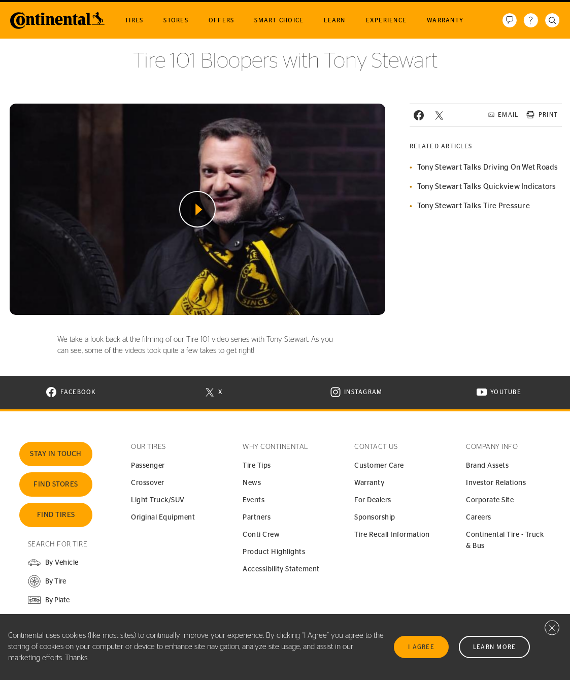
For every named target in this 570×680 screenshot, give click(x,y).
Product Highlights (274, 552)
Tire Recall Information (392, 534)
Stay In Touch (56, 454)
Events (253, 500)
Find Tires (56, 515)
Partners (257, 517)
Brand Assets (487, 465)
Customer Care (379, 465)
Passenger (148, 465)
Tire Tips (257, 465)
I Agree (421, 647)
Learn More (494, 647)
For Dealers (372, 500)
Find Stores (55, 484)
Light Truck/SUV (158, 500)
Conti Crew (261, 534)
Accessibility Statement (281, 569)
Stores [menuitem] (175, 20)
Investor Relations (496, 483)
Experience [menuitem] (386, 20)
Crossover (147, 483)
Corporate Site (490, 500)
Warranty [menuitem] (445, 20)
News (252, 483)
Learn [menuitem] (334, 20)
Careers (478, 517)
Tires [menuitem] (134, 20)
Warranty (369, 483)
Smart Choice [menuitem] (279, 20)
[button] (47, 581)
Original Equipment (163, 517)
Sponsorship (374, 517)
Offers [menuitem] (221, 20)
